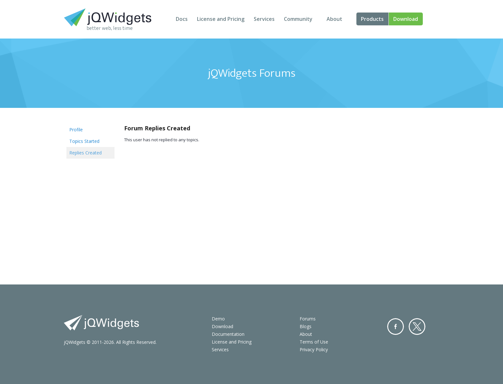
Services (264, 18)
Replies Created (85, 153)
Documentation (228, 334)
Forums (308, 319)
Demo (218, 319)
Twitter (417, 326)
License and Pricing (220, 18)
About (334, 18)
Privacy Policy (314, 349)
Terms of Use (314, 342)
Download (405, 18)
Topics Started (84, 141)
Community (298, 18)
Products (372, 18)
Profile (76, 130)
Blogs (305, 326)
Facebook (395, 326)
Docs (182, 18)
